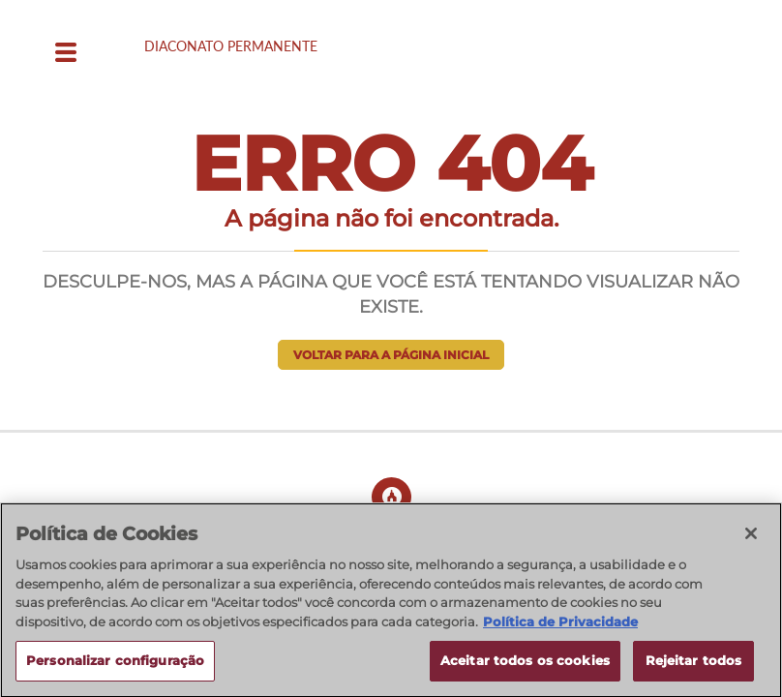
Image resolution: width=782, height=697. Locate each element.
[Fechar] (751, 541)
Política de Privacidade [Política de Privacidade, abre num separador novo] (560, 628)
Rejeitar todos (694, 668)
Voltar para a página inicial (391, 355)
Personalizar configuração (115, 668)
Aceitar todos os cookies (525, 668)
